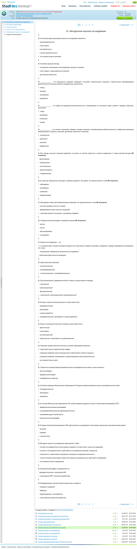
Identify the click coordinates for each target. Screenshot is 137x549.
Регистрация (11, 2)
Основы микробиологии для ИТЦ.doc (49, 524)
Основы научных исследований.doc (49, 530)
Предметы (72, 6)
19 (113, 516)
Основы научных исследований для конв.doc (52, 527)
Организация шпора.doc (45, 513)
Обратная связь (92, 2)
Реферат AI (115, 6)
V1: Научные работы (10, 27)
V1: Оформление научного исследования (17, 32)
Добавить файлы (100, 6)
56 (113, 527)
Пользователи (85, 6)
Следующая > (125, 25)
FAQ (85, 2)
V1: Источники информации (12, 24)
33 (113, 524)
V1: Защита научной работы (13, 34)
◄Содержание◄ (1, 54)
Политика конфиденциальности (60, 547)
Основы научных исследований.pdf (49, 533)
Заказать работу (129, 6)
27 (113, 513)
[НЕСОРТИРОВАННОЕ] (24, 16)
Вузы (64, 6)
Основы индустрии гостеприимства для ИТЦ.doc (53, 516)
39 (113, 533)
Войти (4, 2)
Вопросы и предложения (106, 2)
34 (113, 539)
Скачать (124, 18)
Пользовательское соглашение (41, 547)
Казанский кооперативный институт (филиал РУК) (33, 13)
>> (132, 25)
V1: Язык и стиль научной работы (14, 29)
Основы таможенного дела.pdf (47, 539)
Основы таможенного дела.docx (48, 536)
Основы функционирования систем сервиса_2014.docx (55, 542)
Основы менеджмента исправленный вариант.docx (54, 519)
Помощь (3, 547)
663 (113, 530)
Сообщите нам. (58, 11)
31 (113, 542)
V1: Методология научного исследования (17, 22)
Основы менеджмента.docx (46, 522)
